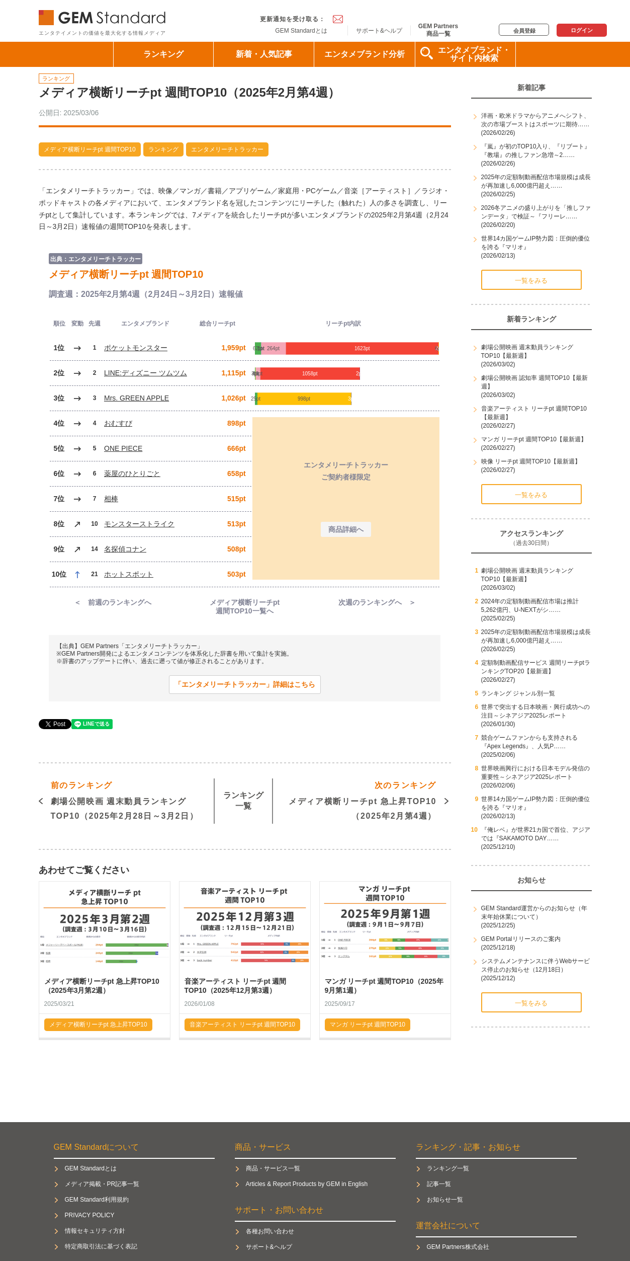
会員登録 (524, 31)
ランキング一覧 (243, 800)
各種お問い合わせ (270, 1231)
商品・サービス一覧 (273, 1168)
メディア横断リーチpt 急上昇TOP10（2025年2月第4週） (362, 799)
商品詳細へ (346, 529)
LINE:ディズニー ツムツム (145, 373)
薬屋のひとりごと (132, 473)
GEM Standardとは (301, 30)
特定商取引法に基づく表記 (101, 1246)
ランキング (163, 54)
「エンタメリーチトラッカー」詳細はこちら (244, 684)
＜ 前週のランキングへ (112, 602)
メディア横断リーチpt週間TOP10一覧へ (245, 606)
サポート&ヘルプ (379, 30)
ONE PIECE (123, 448)
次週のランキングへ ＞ (377, 602)
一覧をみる (531, 280)
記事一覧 (439, 1184)
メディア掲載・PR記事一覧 (102, 1184)
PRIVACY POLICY (90, 1215)
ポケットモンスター (135, 348)
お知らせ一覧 (445, 1199)
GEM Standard (104, 15)
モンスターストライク (139, 524)
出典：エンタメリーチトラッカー (95, 259)
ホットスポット (128, 574)
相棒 (111, 499)
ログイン (582, 30)
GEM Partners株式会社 (458, 1246)
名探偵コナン (125, 549)
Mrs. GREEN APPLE (136, 398)
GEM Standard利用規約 (97, 1199)
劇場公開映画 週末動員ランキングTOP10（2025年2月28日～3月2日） (125, 799)
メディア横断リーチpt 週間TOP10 (90, 149)
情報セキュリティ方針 (95, 1230)
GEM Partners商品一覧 (438, 30)
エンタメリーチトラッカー (227, 149)
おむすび (118, 423)
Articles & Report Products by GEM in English (307, 1184)
